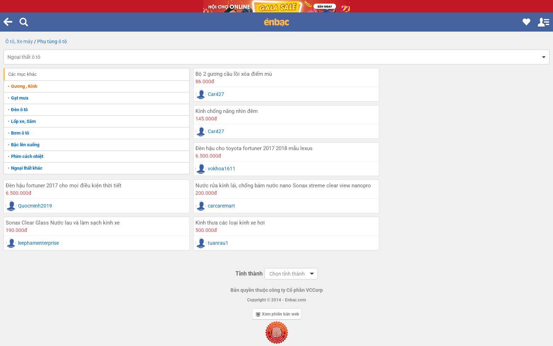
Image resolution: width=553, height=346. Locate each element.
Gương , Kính (24, 86)
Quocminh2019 (401, 131)
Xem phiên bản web (277, 276)
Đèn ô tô (19, 109)
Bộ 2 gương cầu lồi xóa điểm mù (227, 74)
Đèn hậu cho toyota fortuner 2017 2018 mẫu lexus (247, 111)
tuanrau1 (394, 206)
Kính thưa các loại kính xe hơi (406, 185)
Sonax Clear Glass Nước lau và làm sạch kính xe (429, 148)
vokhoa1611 (215, 131)
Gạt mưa (19, 98)
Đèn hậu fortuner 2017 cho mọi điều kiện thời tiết (430, 111)
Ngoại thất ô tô (23, 57)
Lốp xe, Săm (23, 121)
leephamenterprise (404, 168)
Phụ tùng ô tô (52, 41)
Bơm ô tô (20, 133)
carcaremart (214, 176)
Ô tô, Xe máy (19, 41)
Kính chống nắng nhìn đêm (403, 74)
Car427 (209, 94)
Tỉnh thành (249, 236)
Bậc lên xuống (25, 144)
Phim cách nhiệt (27, 156)
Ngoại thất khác (26, 168)
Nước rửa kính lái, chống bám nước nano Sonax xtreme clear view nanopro (266, 152)
